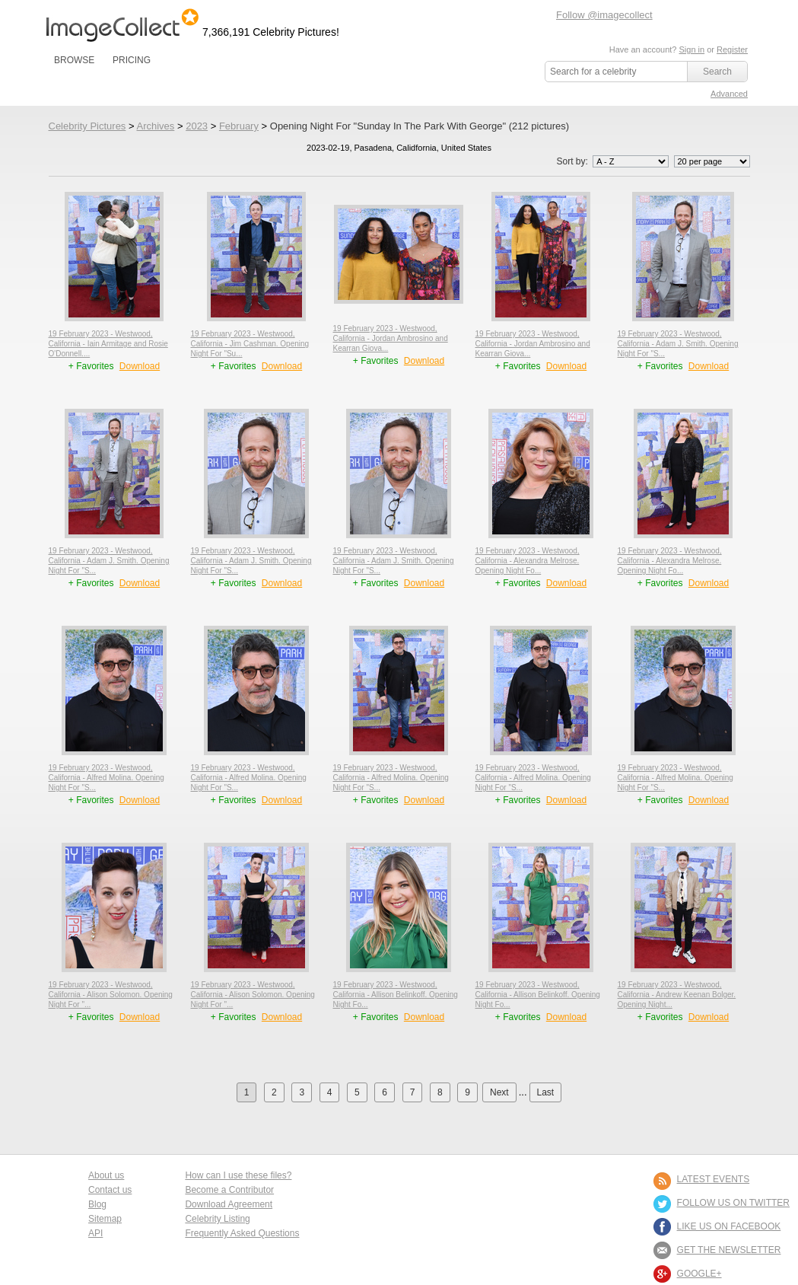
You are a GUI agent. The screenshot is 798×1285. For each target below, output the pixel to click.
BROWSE (74, 60)
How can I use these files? (238, 1175)
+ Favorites (92, 366)
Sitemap (105, 1218)
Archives (155, 126)
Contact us (110, 1190)
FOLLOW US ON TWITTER (733, 1202)
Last (546, 1092)
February (239, 126)
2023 (197, 126)
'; (631, 161)
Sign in (691, 49)
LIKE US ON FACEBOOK (729, 1226)
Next (499, 1092)
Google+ (699, 1273)
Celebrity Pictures (87, 126)
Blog (97, 1204)
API (95, 1233)
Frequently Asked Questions (242, 1233)
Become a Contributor (229, 1190)
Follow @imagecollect (604, 15)
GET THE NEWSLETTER (729, 1250)
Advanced (729, 93)
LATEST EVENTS (713, 1179)
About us (106, 1175)
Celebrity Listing (217, 1218)
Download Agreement (228, 1204)
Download (139, 366)
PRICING (132, 60)
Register (732, 49)
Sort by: (613, 161)
